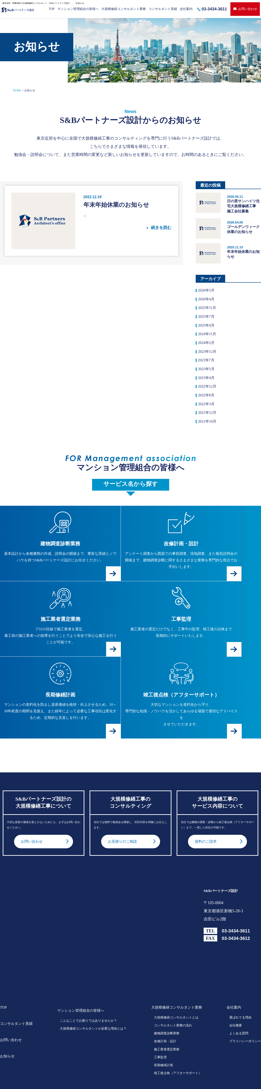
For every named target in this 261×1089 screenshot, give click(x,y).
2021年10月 (208, 430)
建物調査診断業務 (166, 1009)
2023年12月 (208, 355)
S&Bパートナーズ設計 (221, 866)
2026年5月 (207, 290)
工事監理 (160, 1032)
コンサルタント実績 (163, 9)
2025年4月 (207, 328)
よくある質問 (238, 1009)
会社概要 (235, 1001)
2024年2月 (207, 346)
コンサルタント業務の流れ (173, 1001)
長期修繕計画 (163, 1040)
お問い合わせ (245, 9)
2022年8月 (207, 402)
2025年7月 (207, 318)
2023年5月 (207, 374)
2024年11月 (208, 337)
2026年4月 (207, 300)
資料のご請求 (207, 817)
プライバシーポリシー (245, 1016)
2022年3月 (207, 411)
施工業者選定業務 (166, 1024)
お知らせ (7, 1031)
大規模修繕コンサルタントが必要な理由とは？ (93, 1004)
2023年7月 (207, 365)
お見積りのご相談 (124, 817)
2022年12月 (208, 393)
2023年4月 (207, 383)
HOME (17, 90)
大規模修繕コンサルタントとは (176, 993)
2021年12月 (208, 421)
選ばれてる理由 (240, 993)
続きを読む (161, 227)
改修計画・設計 (165, 1016)
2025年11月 (208, 309)
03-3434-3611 (212, 9)
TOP (52, 9)
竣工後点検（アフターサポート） (178, 1048)
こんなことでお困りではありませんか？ (88, 996)
